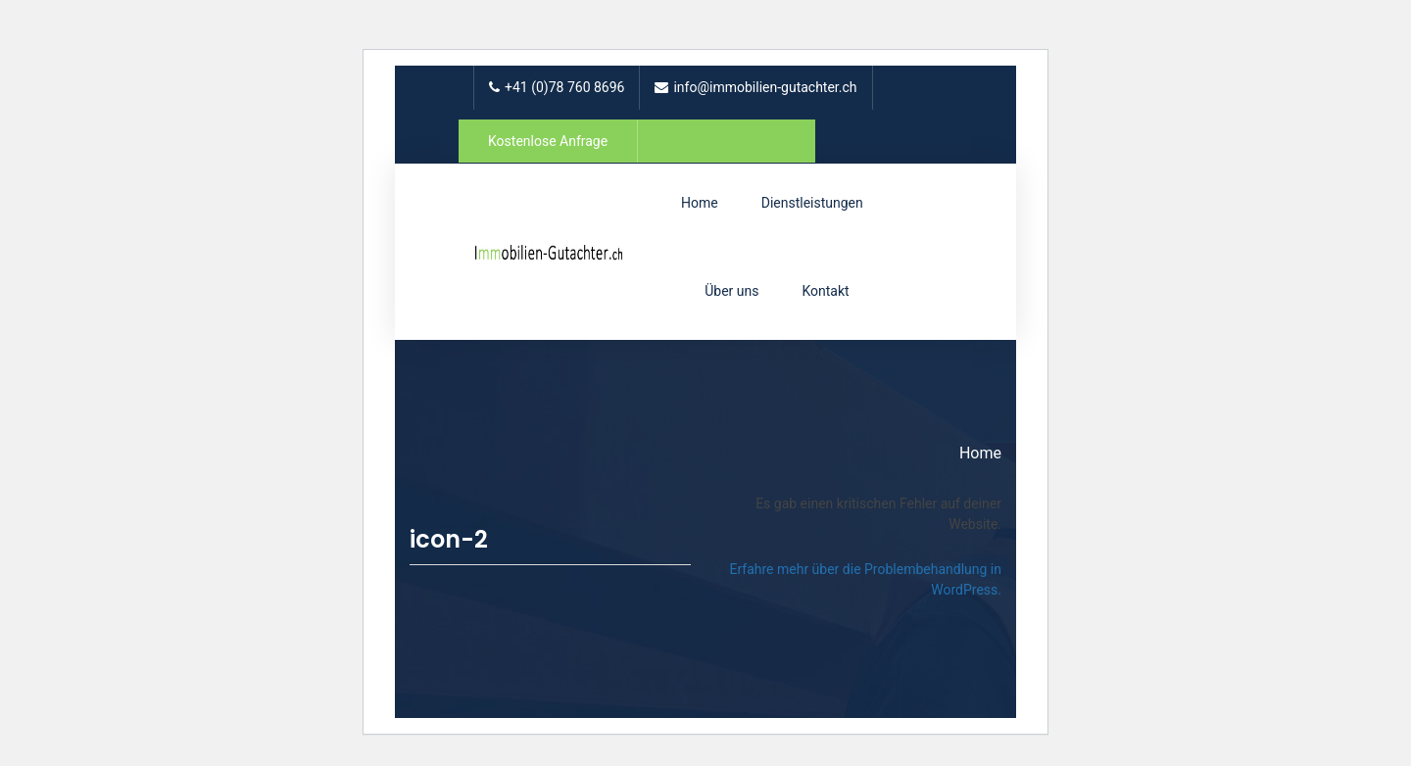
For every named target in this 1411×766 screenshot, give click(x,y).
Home (699, 203)
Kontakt (825, 291)
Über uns (731, 291)
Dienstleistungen (812, 203)
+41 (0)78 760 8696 (556, 87)
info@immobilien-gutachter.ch (755, 87)
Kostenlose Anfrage (548, 141)
